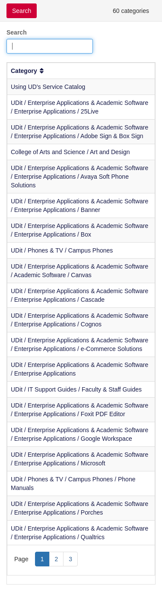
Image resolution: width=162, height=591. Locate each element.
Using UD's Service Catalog (48, 86)
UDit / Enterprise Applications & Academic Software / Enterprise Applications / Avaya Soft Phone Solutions (79, 176)
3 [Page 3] (70, 559)
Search (16, 32)
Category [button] (28, 70)
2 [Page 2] (56, 559)
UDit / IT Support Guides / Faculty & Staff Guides (76, 389)
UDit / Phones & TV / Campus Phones (62, 250)
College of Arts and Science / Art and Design (70, 152)
